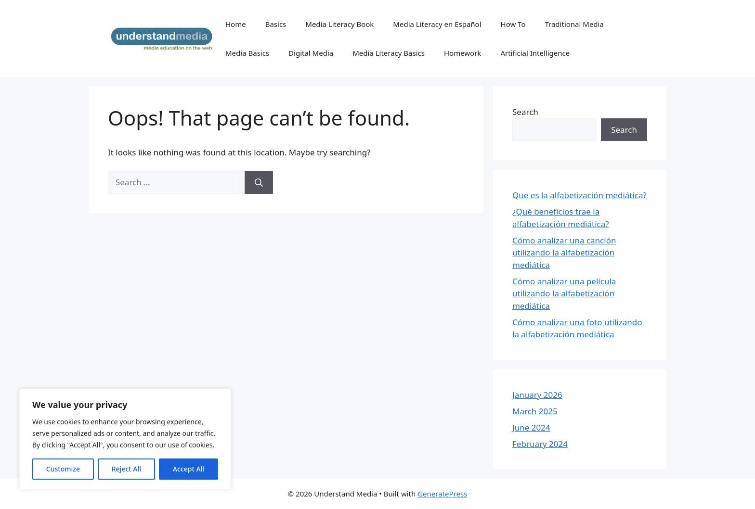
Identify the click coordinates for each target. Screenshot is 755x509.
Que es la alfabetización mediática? (579, 195)
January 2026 (537, 394)
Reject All (126, 468)
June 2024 (531, 427)
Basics (275, 24)
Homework (462, 53)
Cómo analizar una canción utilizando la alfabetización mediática (564, 252)
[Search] (259, 182)
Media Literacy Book (339, 24)
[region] (125, 439)
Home (235, 24)
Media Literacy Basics (388, 53)
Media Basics (247, 53)
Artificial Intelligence (535, 53)
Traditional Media (574, 24)
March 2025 (535, 411)
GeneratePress (442, 493)
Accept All (188, 468)
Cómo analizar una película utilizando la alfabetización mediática (564, 293)
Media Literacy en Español (437, 24)
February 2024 (540, 443)
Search (525, 111)
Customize (63, 468)
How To (513, 24)
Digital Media (310, 53)
